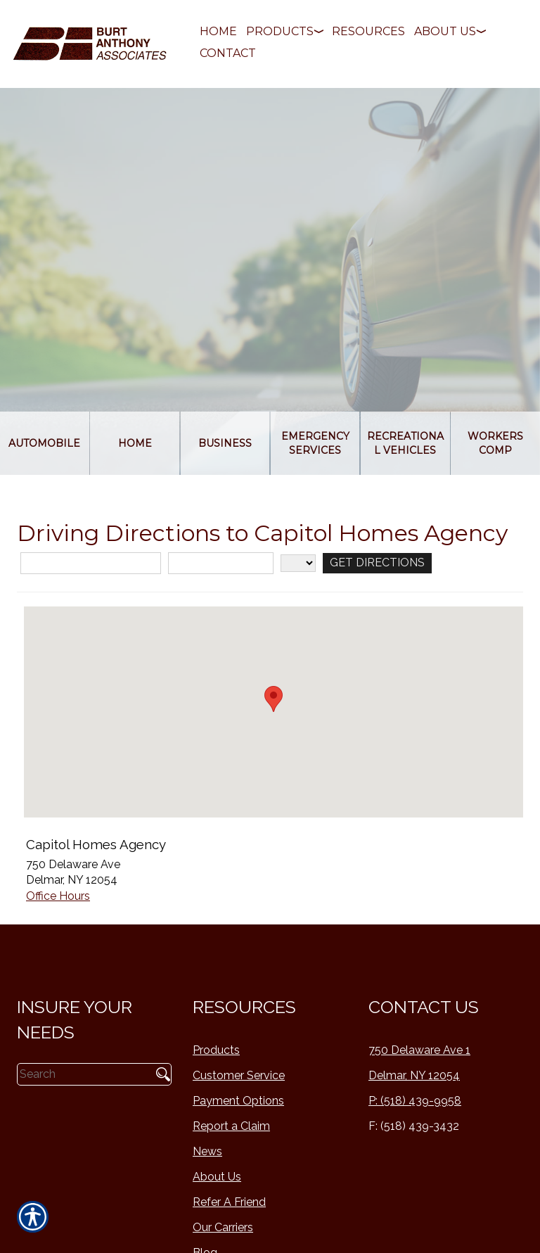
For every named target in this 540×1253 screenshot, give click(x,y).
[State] (298, 563)
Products (216, 1050)
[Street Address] (90, 563)
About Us (217, 1176)
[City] (221, 563)
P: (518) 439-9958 (414, 1100)
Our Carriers (223, 1227)
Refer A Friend (229, 1202)
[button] (273, 699)
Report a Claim (231, 1126)
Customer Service (239, 1075)
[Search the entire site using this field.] (83, 1074)
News (207, 1151)
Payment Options (238, 1100)
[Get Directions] (377, 563)
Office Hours (58, 896)
